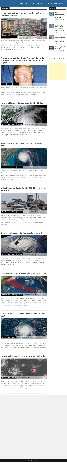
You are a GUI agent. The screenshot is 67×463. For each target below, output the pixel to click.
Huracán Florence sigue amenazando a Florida (23, 357)
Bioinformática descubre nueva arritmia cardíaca (59, 26)
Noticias (28, 3)
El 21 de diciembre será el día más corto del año (60, 37)
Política (43, 3)
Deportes (49, 3)
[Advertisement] (57, 71)
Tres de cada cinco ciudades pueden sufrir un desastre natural (22, 14)
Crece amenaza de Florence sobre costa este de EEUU (23, 315)
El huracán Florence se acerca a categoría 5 (21, 233)
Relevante (14, 37)
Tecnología (21, 3)
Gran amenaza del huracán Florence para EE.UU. (23, 274)
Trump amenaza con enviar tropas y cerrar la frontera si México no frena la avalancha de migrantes (22, 60)
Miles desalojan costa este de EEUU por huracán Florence (23, 189)
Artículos (36, 3)
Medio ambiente (6, 37)
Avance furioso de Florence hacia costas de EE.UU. (21, 144)
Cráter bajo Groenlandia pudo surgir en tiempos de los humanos (60, 15)
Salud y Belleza (58, 3)
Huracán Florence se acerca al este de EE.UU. (22, 103)
